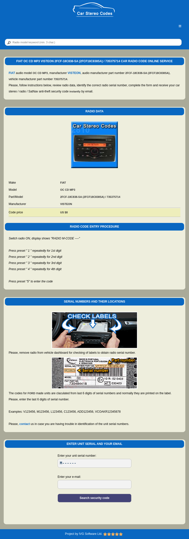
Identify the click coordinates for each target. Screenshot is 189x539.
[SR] (94, 463)
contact (24, 424)
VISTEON (74, 73)
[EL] (94, 484)
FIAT (12, 73)
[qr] (93, 42)
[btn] (8, 42)
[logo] (93, 10)
